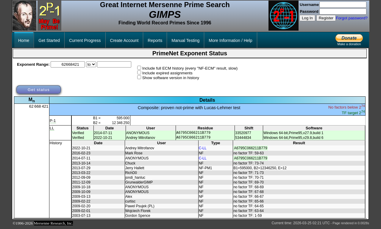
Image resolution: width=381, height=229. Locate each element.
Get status (39, 89)
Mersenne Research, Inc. (53, 225)
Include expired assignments (167, 73)
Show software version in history (170, 78)
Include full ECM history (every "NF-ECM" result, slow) (190, 68)
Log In (307, 18)
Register (326, 18)
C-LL (203, 150)
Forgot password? (352, 18)
